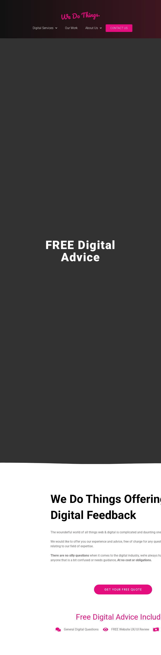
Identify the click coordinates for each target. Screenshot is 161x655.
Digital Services (45, 28)
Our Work (71, 28)
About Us (93, 28)
